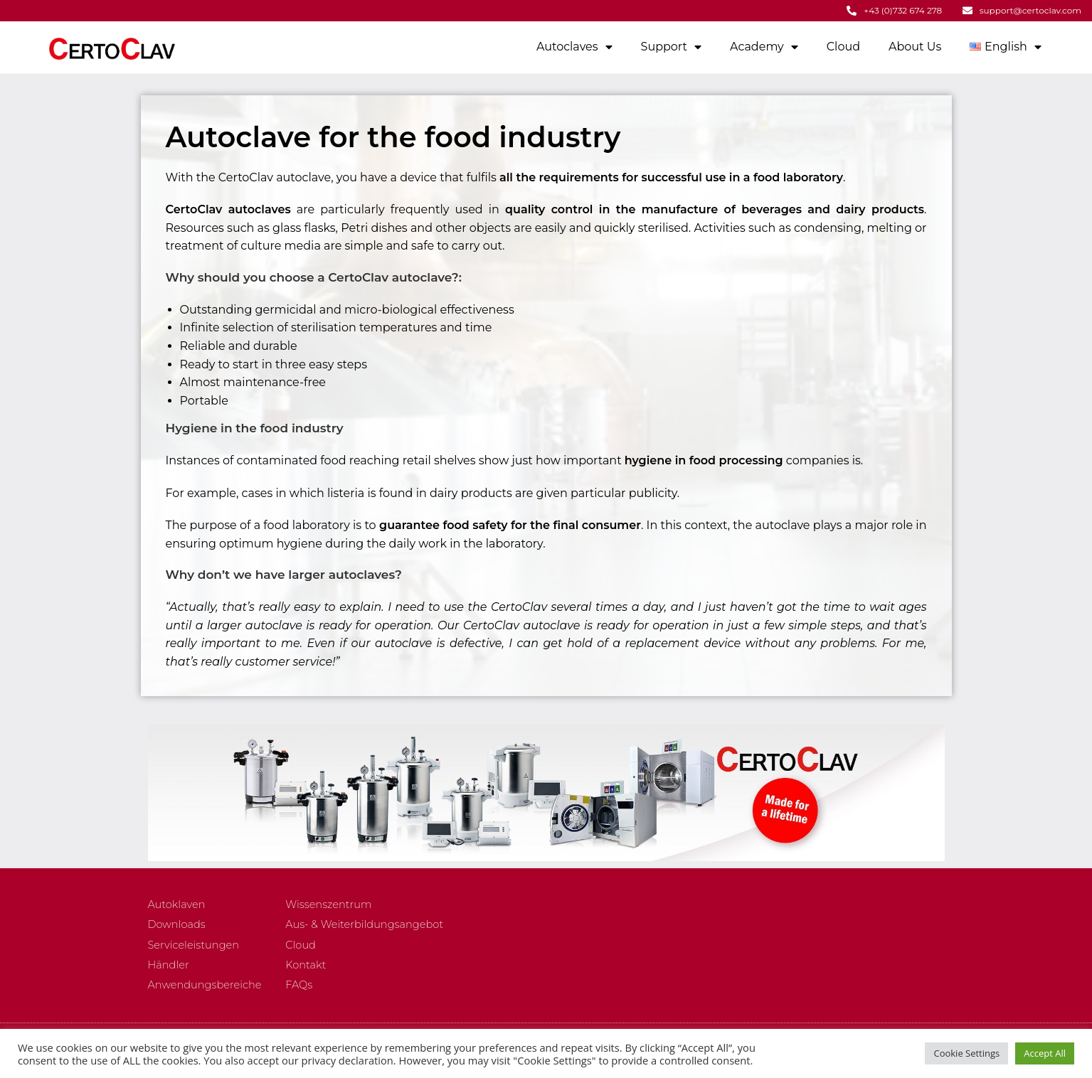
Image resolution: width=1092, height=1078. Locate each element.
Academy (764, 46)
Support (671, 46)
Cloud (843, 46)
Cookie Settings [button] (966, 1053)
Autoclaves (574, 46)
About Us (915, 46)
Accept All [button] (1045, 1053)
